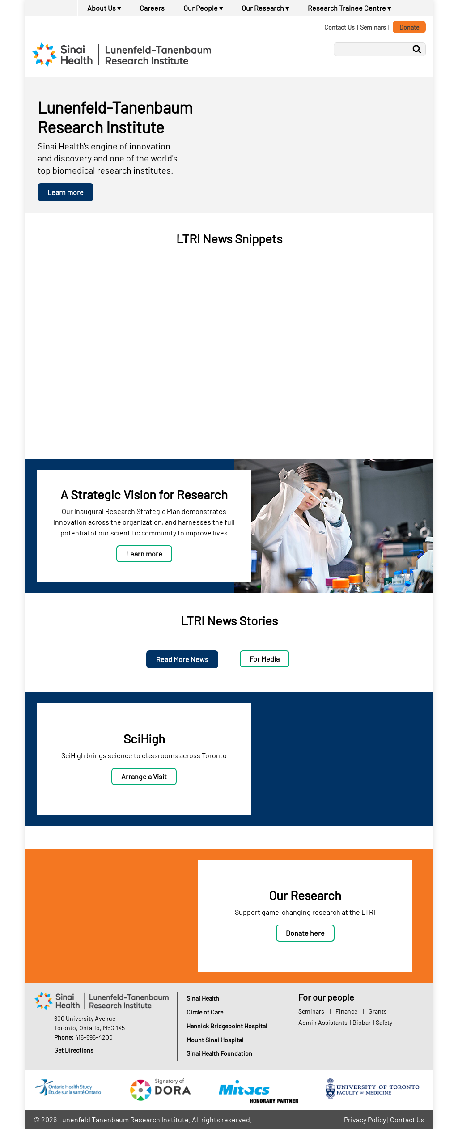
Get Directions (73, 1050)
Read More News (182, 659)
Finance (346, 1011)
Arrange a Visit (144, 776)
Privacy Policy (365, 1119)
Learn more (65, 192)
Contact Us (339, 27)
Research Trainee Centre (349, 8)
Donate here (305, 933)
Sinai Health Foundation (219, 1053)
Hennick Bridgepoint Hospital (227, 1026)
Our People (203, 8)
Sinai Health (203, 998)
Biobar (361, 1022)
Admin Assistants (323, 1022)
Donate (409, 27)
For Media (265, 658)
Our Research (265, 8)
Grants (378, 1011)
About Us (104, 8)
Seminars (373, 27)
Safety (384, 1022)
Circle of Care (205, 1012)
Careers (152, 8)
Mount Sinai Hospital (215, 1040)
